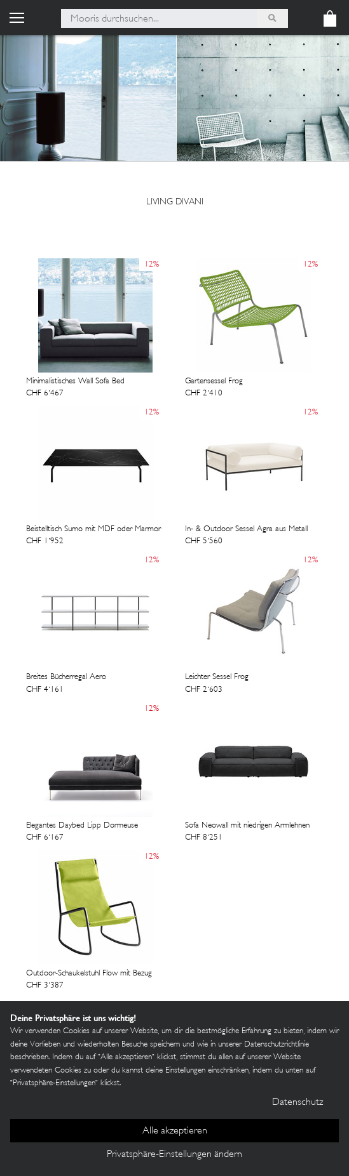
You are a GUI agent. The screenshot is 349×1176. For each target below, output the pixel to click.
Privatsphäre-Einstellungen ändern (174, 1154)
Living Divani (174, 202)
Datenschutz (297, 1102)
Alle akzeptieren (174, 1131)
